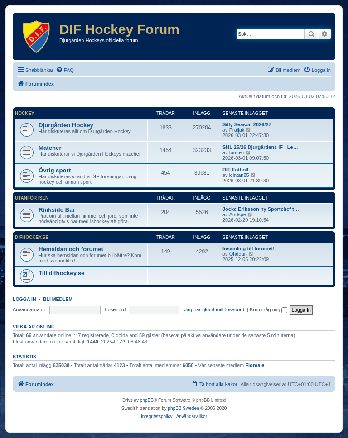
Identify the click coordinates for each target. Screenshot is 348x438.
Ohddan (238, 254)
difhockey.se (31, 237)
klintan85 (239, 175)
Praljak (237, 130)
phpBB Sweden (183, 408)
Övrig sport (55, 170)
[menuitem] (65, 70)
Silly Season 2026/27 (246, 124)
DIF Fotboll (235, 169)
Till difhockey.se (61, 273)
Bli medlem (57, 299)
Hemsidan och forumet (71, 249)
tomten (237, 152)
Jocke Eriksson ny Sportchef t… (260, 209)
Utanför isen (31, 197)
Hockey (24, 113)
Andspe (237, 214)
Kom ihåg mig (268, 309)
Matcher (50, 147)
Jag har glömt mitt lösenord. (215, 309)
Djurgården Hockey (66, 125)
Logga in (24, 299)
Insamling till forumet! (248, 248)
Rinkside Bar (57, 209)
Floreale (254, 365)
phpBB (147, 400)
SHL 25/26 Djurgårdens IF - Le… (260, 147)
